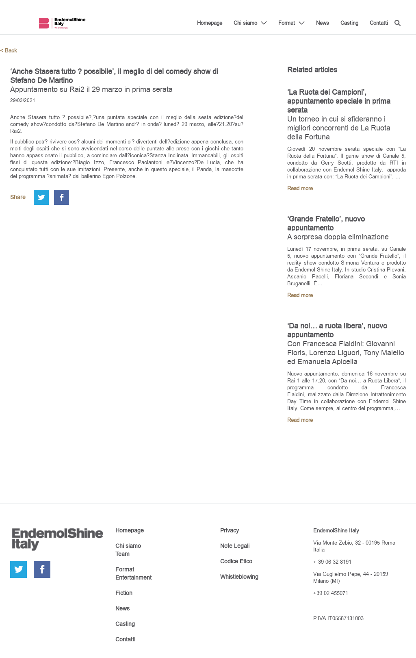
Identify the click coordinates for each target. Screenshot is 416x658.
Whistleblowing (239, 576)
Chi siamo (245, 22)
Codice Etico (236, 561)
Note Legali (234, 545)
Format (286, 22)
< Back (8, 50)
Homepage (209, 22)
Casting (349, 22)
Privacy (229, 530)
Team (122, 554)
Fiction (123, 593)
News (322, 22)
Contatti (379, 22)
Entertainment (133, 577)
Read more (300, 188)
